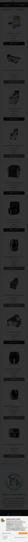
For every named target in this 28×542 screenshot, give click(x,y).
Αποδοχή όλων (23, 533)
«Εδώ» (21, 529)
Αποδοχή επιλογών (6, 533)
